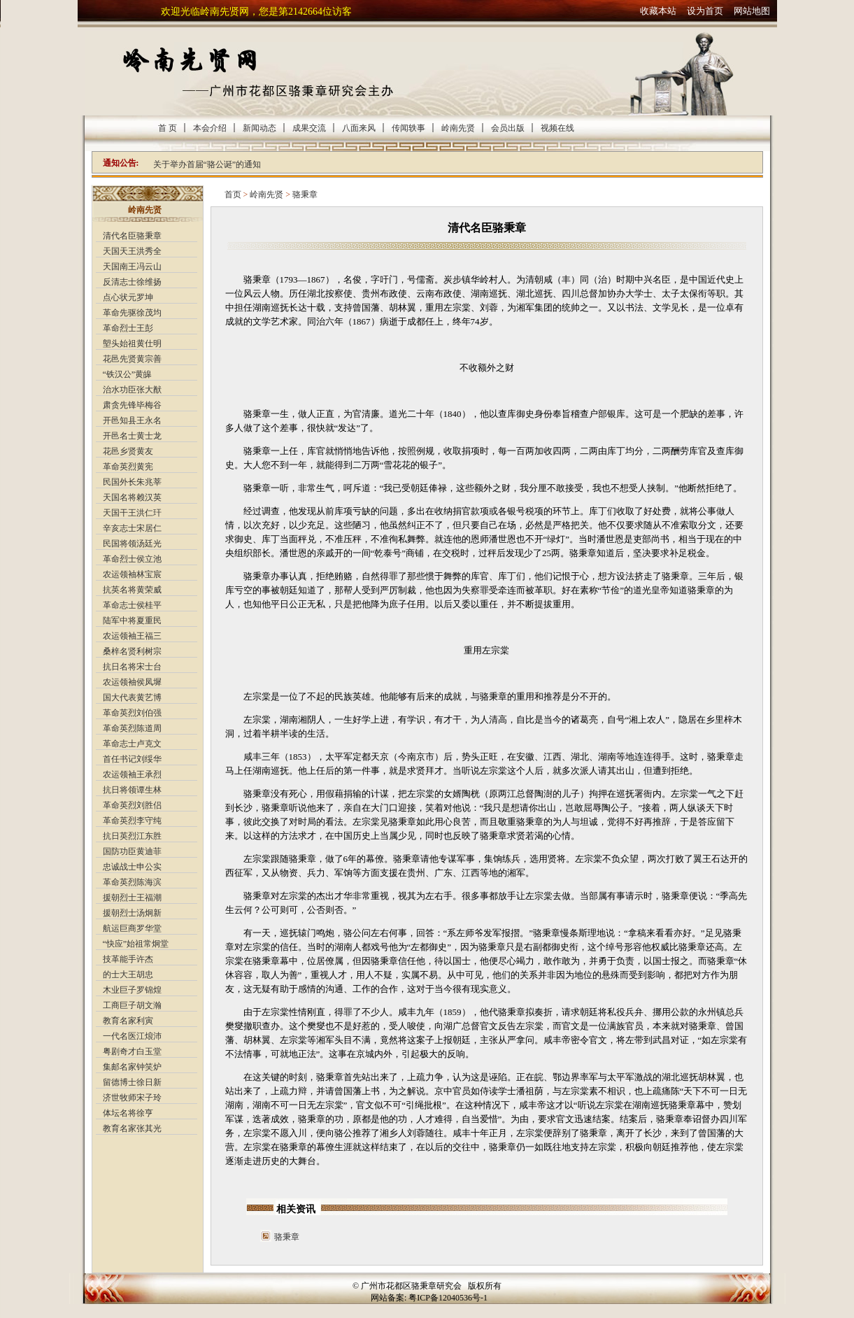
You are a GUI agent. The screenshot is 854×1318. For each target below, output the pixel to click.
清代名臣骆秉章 (132, 236)
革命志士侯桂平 (132, 605)
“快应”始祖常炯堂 (136, 944)
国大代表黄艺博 (132, 697)
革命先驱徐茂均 (132, 313)
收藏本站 (658, 11)
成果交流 (309, 128)
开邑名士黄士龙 (132, 436)
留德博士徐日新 (132, 1082)
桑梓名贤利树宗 (132, 651)
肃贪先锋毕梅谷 (132, 405)
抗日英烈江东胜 (132, 836)
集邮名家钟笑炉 (132, 1067)
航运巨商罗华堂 (132, 928)
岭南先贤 (458, 128)
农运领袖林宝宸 (132, 574)
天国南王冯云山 (132, 266)
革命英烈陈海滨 (132, 882)
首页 (233, 194)
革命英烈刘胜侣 (132, 805)
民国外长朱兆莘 (132, 482)
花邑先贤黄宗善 (132, 359)
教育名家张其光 (132, 1128)
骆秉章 (305, 194)
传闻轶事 (408, 128)
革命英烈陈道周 (132, 728)
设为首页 (705, 11)
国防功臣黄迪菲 (132, 851)
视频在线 (557, 128)
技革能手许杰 (128, 959)
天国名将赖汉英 (132, 497)
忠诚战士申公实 (132, 867)
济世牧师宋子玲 (132, 1098)
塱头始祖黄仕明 (132, 343)
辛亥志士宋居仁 (132, 528)
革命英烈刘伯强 (132, 713)
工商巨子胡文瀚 (132, 1005)
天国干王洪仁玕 (132, 513)
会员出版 (508, 128)
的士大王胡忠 (128, 974)
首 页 (167, 128)
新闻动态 (259, 128)
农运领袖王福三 (132, 636)
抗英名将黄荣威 (132, 590)
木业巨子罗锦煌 (132, 990)
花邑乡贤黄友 (128, 451)
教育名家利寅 (128, 1021)
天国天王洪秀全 (132, 251)
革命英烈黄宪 (128, 467)
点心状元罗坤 (128, 297)
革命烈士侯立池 (132, 559)
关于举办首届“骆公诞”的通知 (207, 164)
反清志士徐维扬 (132, 282)
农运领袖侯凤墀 (132, 682)
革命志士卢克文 (132, 744)
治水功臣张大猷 (132, 390)
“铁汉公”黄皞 (127, 374)
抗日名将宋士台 (132, 667)
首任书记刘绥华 (132, 759)
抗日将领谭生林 (132, 790)
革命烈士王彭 (128, 328)
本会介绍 (210, 128)
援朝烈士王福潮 (132, 897)
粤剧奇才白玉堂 (132, 1051)
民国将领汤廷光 (132, 543)
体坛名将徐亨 (128, 1113)
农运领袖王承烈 (132, 774)
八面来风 (359, 128)
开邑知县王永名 (132, 420)
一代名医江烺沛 (132, 1036)
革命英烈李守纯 (132, 820)
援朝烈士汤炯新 (132, 913)
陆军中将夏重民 (132, 620)
